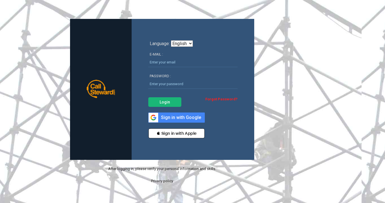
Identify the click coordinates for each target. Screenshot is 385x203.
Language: (160, 43)
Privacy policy (162, 181)
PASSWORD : (160, 76)
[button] (176, 133)
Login (165, 102)
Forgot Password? (221, 99)
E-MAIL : (156, 54)
